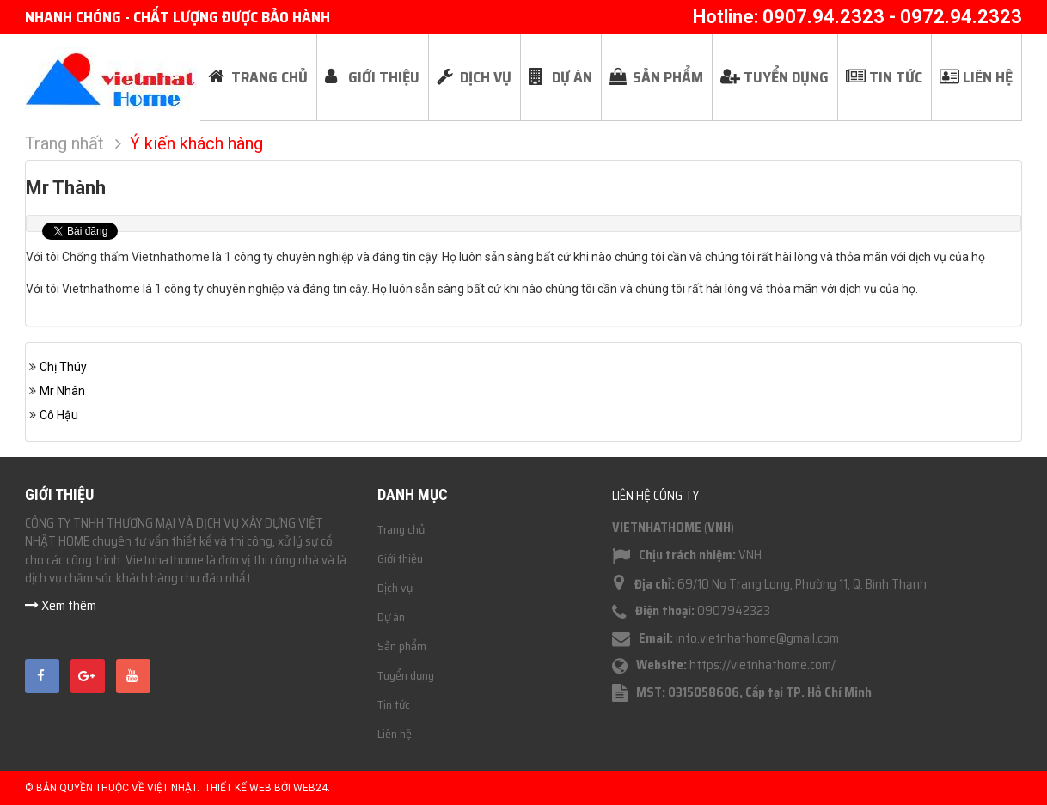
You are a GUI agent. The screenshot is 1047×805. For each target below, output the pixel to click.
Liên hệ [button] (988, 77)
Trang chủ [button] (269, 77)
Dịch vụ (395, 587)
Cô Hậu (59, 415)
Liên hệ (394, 733)
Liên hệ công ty (655, 495)
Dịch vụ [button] (485, 77)
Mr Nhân (62, 391)
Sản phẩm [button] (668, 77)
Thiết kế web (238, 788)
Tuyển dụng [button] (786, 77)
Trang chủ (401, 529)
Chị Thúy (63, 367)
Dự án (391, 616)
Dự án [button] (572, 77)
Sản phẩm (401, 646)
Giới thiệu (400, 558)
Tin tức (393, 704)
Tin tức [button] (895, 77)
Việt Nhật (172, 788)
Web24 (310, 788)
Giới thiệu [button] (383, 77)
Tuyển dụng (405, 675)
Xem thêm (60, 605)
